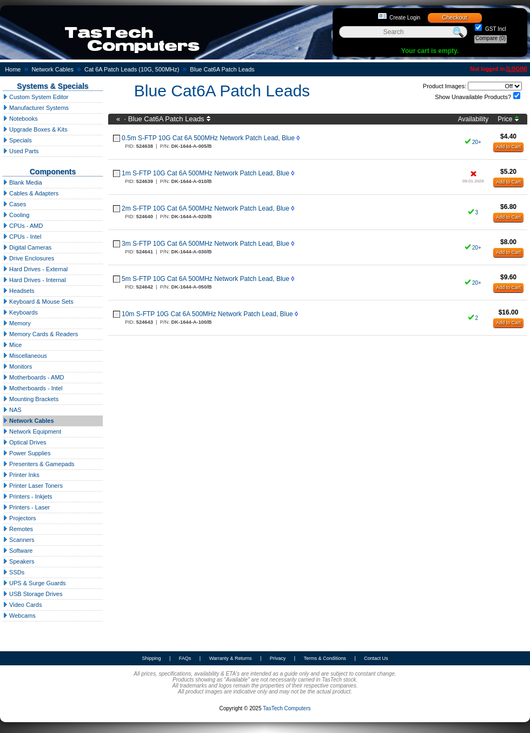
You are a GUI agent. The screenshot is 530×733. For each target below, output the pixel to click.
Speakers (19, 561)
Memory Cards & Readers (40, 334)
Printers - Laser (26, 507)
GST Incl (494, 29)
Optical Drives (25, 442)
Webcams (19, 615)
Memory (17, 323)
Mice (12, 345)
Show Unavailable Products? (473, 97)
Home (13, 69)
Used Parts (20, 151)
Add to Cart (508, 146)
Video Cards (22, 604)
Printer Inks (21, 475)
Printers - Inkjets (27, 496)
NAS (12, 410)
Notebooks (20, 118)
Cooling (16, 215)
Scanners (19, 539)
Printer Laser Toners (33, 485)
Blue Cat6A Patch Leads (222, 69)
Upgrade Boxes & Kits (35, 129)
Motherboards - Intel (33, 388)
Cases (14, 204)
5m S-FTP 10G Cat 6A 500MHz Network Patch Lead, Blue (205, 279)
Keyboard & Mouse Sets (38, 301)
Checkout (454, 17)
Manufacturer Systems (36, 107)
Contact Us (376, 658)
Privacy (278, 658)
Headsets (19, 290)
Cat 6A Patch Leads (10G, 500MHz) (131, 69)
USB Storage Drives (32, 594)
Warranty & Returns (230, 658)
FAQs (185, 658)
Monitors (17, 366)
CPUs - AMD (23, 225)
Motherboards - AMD (33, 377)
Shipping (151, 658)
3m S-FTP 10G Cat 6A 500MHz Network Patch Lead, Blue (205, 243)
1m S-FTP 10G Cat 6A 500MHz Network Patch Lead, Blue (205, 173)
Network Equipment (32, 431)
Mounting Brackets (30, 399)
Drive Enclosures (28, 258)
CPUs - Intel (22, 236)
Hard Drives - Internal (34, 280)
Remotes (18, 529)
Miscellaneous (25, 355)
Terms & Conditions (325, 658)
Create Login (404, 18)
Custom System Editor (35, 97)
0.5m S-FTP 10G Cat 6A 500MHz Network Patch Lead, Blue (208, 138)
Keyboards (20, 312)
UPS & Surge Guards (34, 583)
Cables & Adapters (30, 193)
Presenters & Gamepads (39, 464)
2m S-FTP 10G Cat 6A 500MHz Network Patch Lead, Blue (205, 208)
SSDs (13, 572)
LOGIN (516, 69)
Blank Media (22, 182)
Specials (17, 140)
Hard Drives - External (35, 269)
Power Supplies (27, 453)
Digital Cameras (27, 247)
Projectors (19, 518)
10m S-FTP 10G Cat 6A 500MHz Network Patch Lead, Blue (207, 314)
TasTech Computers (286, 708)
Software (17, 550)
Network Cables (52, 69)
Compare (490, 38)
